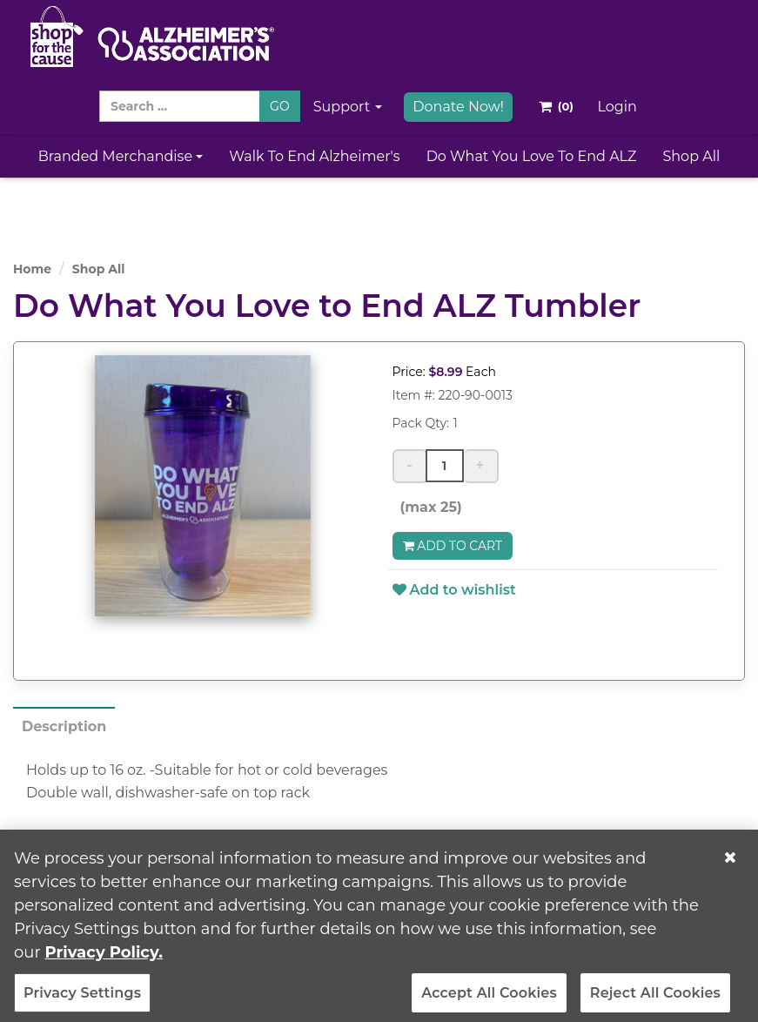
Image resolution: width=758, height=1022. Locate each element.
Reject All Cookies (655, 999)
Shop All (691, 156)
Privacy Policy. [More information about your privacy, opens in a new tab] (104, 958)
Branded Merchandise (121, 156)
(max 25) (427, 507)
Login (616, 106)
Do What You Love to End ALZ (531, 156)
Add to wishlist (454, 590)
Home (32, 269)
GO (280, 106)
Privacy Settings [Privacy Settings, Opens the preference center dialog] (82, 999)
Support (348, 106)
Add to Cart (453, 546)
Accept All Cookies (489, 999)
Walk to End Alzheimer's (314, 156)
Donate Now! (458, 106)
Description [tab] (64, 726)
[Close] (730, 863)
